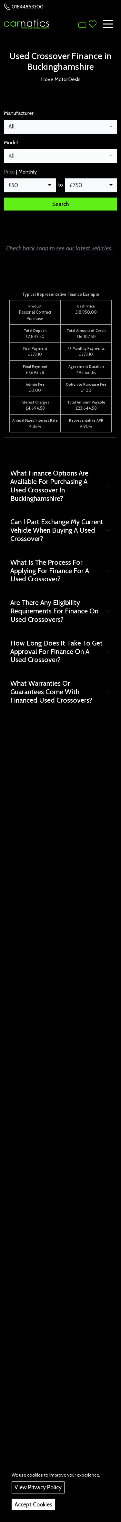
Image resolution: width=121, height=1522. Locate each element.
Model (11, 142)
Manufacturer (19, 113)
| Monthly (20, 172)
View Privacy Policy (38, 1487)
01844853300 (28, 7)
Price (9, 172)
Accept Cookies (33, 1504)
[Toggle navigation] (108, 24)
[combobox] (60, 126)
